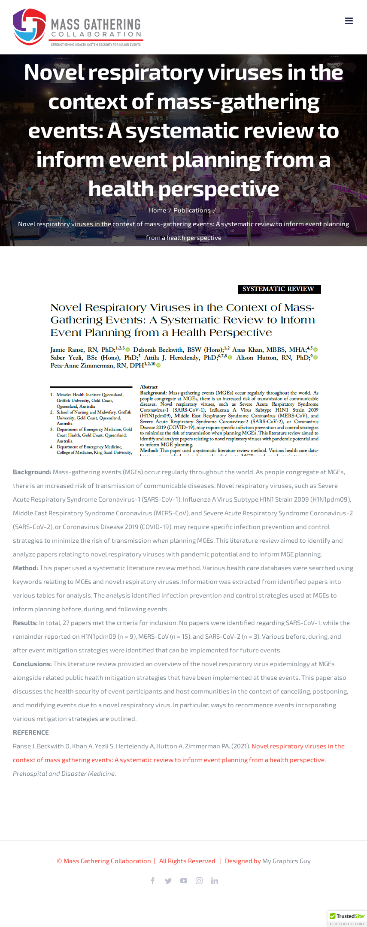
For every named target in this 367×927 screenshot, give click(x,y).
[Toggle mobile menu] (349, 20)
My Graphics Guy (286, 860)
